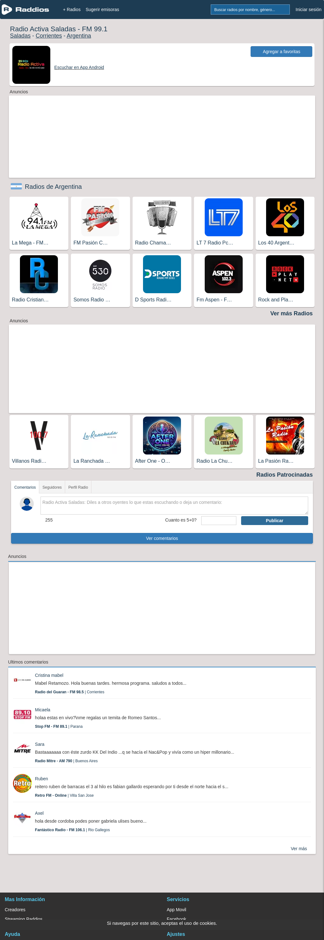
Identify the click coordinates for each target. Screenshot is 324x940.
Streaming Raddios (23, 919)
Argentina (79, 36)
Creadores (15, 909)
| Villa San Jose (64, 795)
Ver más (299, 848)
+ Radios (72, 9)
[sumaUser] (218, 520)
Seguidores (52, 487)
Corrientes (49, 36)
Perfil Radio (78, 487)
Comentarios (25, 487)
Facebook (176, 919)
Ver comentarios (162, 538)
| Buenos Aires (66, 761)
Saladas (20, 36)
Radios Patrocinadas (284, 475)
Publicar (274, 520)
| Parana (59, 726)
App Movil (176, 909)
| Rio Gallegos (72, 830)
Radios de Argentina (53, 186)
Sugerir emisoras (102, 9)
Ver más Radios (291, 313)
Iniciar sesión (308, 9)
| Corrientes (69, 692)
